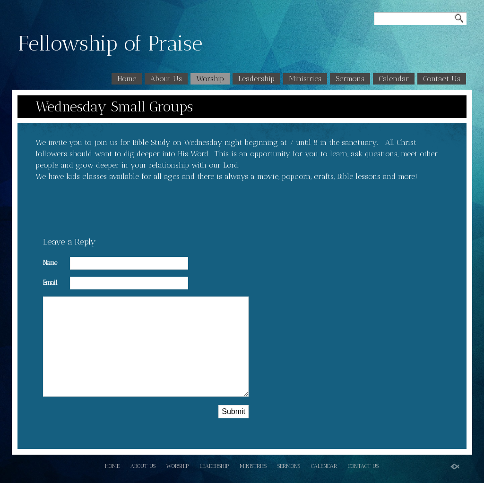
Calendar (394, 78)
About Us (166, 78)
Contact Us (441, 78)
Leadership (256, 78)
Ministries (305, 78)
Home (126, 78)
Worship (210, 78)
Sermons (350, 78)
